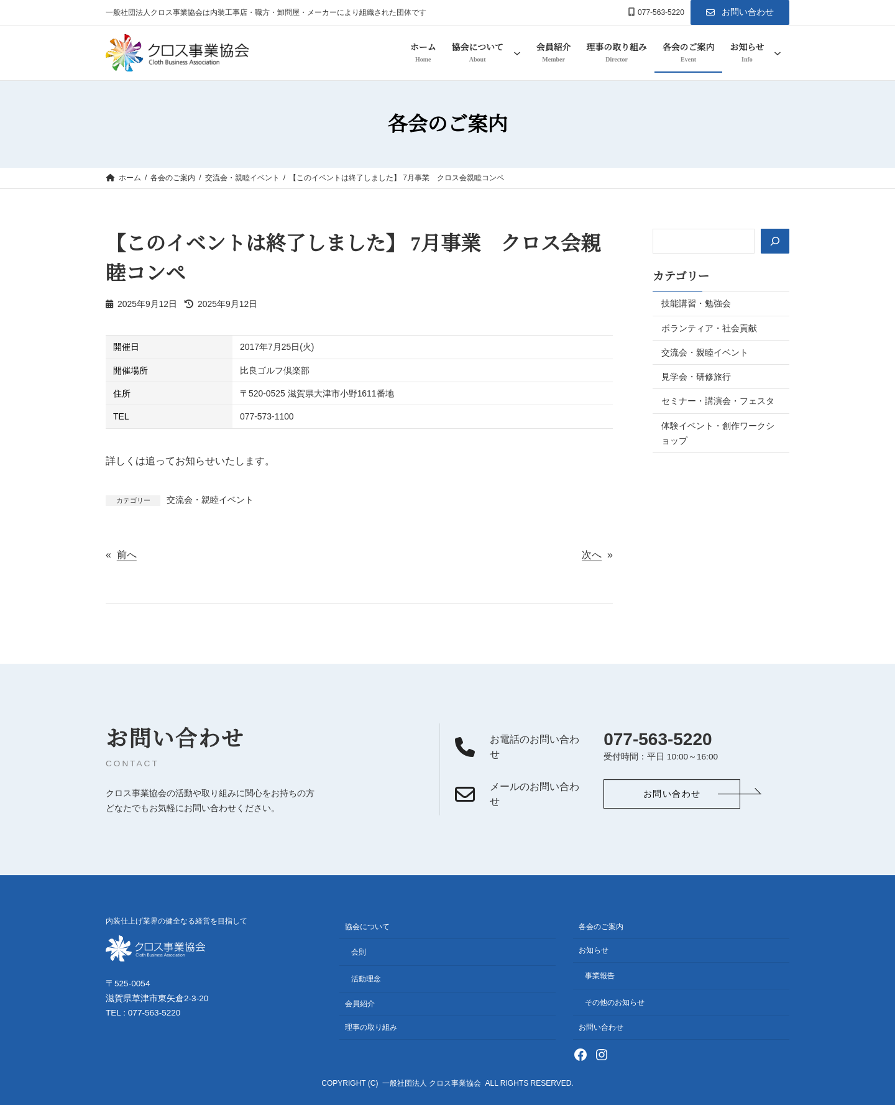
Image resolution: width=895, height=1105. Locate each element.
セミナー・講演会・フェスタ (717, 401)
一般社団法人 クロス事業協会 (431, 1084)
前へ (127, 554)
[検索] (774, 241)
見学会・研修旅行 (696, 377)
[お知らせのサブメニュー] (777, 53)
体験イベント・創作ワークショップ (717, 433)
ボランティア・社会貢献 (709, 328)
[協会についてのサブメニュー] (517, 53)
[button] (740, 12)
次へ (592, 554)
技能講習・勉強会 (696, 303)
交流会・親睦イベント (210, 500)
